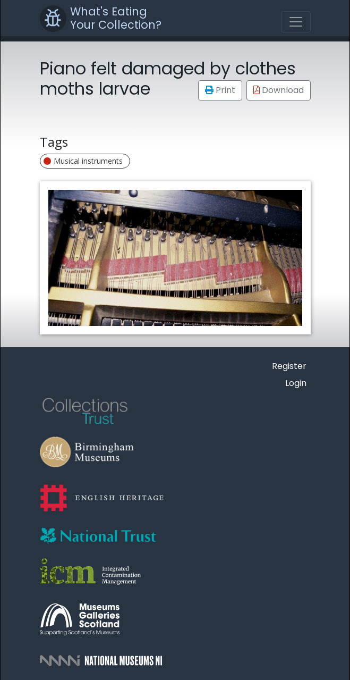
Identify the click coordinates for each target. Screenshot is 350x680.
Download (278, 90)
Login (295, 383)
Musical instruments (83, 161)
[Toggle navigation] (296, 21)
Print (220, 90)
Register (289, 366)
